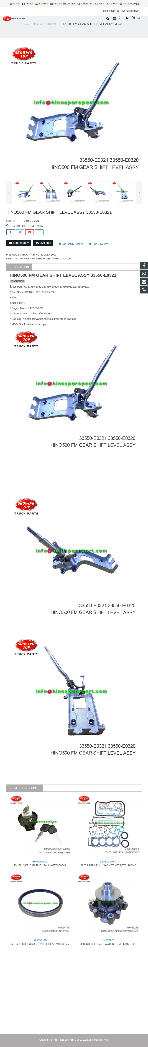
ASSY (84, 275)
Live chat (43, 242)
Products (38, 24)
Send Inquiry (19, 242)
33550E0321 (67, 286)
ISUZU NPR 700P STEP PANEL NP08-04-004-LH (43, 258)
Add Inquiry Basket (71, 244)
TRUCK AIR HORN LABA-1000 (39, 254)
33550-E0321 (103, 275)
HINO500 (52, 24)
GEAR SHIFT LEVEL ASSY (28, 226)
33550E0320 (82, 286)
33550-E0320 (51, 286)
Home (27, 24)
